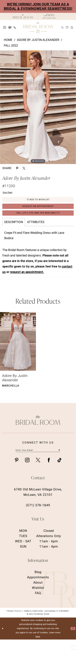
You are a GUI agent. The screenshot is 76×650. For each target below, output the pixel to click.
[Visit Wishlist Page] (67, 27)
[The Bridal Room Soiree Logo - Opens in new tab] (49, 16)
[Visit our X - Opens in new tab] (38, 470)
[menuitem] (4, 27)
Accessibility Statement (57, 621)
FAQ (38, 603)
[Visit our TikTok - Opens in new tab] (59, 470)
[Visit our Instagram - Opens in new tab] (27, 470)
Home (8, 40)
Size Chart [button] (10, 193)
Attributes (35, 231)
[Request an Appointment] (9, 27)
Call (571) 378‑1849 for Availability (38, 221)
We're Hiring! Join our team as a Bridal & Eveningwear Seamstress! (38, 6)
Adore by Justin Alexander (38, 40)
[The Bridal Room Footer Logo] (38, 429)
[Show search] (62, 27)
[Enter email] (38, 459)
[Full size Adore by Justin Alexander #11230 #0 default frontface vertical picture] (38, 107)
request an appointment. (27, 281)
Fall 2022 (11, 45)
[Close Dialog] (3, 639)
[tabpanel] (38, 107)
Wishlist (38, 598)
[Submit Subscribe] (58, 460)
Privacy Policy (14, 621)
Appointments (38, 588)
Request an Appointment (38, 211)
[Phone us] (14, 27)
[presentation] (18, 350)
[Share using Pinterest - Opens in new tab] (17, 168)
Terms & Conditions (33, 621)
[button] (4, 27)
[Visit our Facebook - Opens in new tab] (48, 470)
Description (13, 231)
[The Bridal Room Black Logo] (23, 16)
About (38, 593)
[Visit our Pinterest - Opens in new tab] (16, 470)
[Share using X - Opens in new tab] (23, 168)
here (38, 647)
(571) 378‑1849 (38, 516)
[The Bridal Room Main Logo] (38, 27)
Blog (38, 582)
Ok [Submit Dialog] (72, 639)
